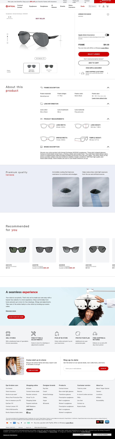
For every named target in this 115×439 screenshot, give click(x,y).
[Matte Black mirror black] (31, 68)
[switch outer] (107, 35)
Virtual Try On (30, 397)
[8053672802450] (44, 250)
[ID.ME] (28, 412)
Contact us (87, 1)
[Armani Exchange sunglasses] (17, 14)
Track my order (81, 388)
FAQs (78, 397)
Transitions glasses (65, 394)
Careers (98, 391)
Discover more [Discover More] (11, 311)
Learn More (105, 48)
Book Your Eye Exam (16, 317)
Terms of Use (53, 431)
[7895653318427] (18, 250)
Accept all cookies (102, 434)
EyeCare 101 (9, 403)
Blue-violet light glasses (66, 391)
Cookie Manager (85, 431)
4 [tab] (7, 39)
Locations (99, 394)
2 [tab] (7, 37)
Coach (45, 391)
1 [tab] (7, 36)
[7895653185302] (71, 250)
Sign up (103, 368)
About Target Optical (102, 388)
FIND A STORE (33, 370)
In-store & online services (85, 394)
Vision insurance (11, 391)
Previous (7, 34)
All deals (28, 388)
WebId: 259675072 (10, 427)
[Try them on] (40, 58)
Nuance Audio (81, 406)
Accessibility (100, 400)
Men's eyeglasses (64, 400)
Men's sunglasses (64, 409)
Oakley (45, 397)
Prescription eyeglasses (66, 397)
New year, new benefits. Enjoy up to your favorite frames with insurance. (32, 1)
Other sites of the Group (40, 427)
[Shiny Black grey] (49, 68)
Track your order (76, 1)
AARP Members (31, 406)
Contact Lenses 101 (12, 406)
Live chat (80, 400)
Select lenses (94, 54)
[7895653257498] (97, 250)
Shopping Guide (31, 400)
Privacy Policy (43, 431)
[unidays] (29, 409)
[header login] (103, 6)
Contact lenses (63, 388)
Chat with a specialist (94, 68)
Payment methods (31, 403)
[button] (99, 6)
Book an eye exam (11, 394)
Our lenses (9, 388)
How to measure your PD (13, 400)
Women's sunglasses (65, 412)
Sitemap (20, 427)
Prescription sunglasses (66, 406)
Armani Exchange (48, 394)
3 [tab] (7, 38)
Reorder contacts (31, 394)
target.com (28, 427)
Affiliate (98, 397)
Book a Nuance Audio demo (14, 412)
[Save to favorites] (108, 14)
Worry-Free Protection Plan (14, 397)
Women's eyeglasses (65, 403)
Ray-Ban (45, 388)
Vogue (45, 400)
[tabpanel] (40, 38)
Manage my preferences (10, 435)
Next (7, 43)
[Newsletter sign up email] (82, 368)
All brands (46, 403)
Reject (82, 434)
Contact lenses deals (32, 391)
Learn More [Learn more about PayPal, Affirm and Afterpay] (69, 423)
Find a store (65, 1)
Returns (79, 391)
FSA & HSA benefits (12, 409)
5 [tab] (7, 40)
